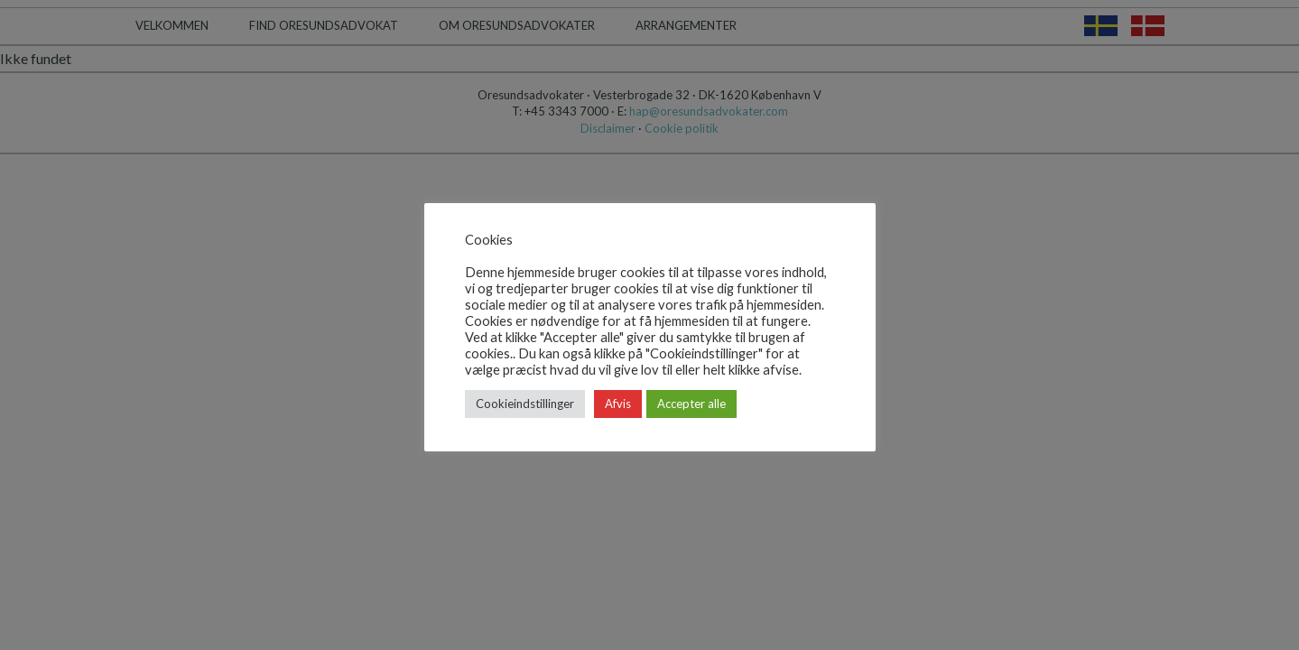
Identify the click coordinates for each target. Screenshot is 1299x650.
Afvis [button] (618, 403)
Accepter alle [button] (691, 403)
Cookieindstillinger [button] (525, 403)
